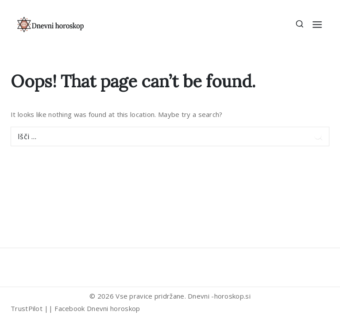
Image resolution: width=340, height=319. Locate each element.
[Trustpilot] (19, 265)
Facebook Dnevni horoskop (97, 308)
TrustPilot (26, 308)
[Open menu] (317, 24)
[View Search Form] (300, 24)
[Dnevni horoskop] (51, 24)
